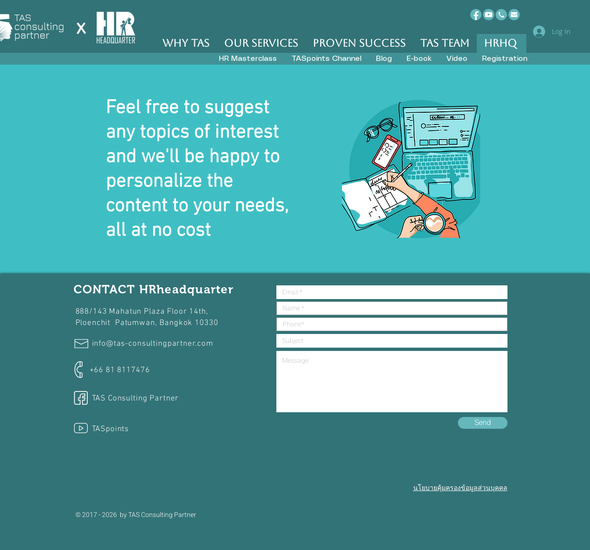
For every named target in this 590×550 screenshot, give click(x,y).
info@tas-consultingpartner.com (153, 344)
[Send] (482, 423)
